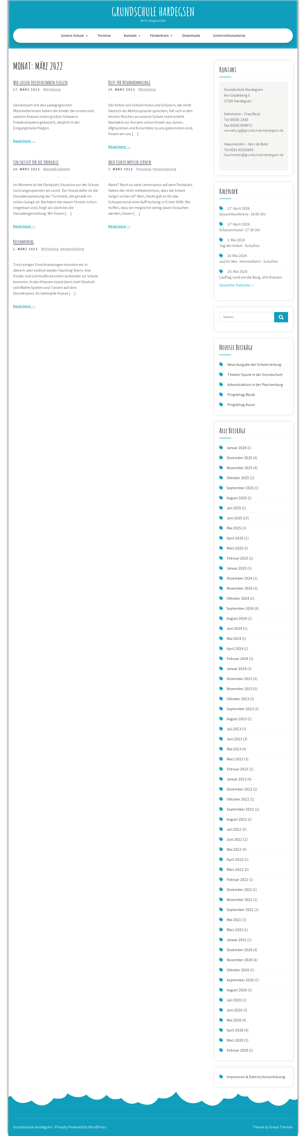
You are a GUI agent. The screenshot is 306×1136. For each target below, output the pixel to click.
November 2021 (239, 899)
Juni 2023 (234, 738)
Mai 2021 (234, 919)
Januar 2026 (236, 447)
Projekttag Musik (241, 394)
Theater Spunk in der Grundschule (255, 374)
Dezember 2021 (239, 889)
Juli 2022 (234, 829)
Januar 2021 (236, 939)
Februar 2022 (237, 879)
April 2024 (235, 648)
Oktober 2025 (238, 477)
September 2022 (240, 809)
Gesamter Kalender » (236, 285)
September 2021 (240, 909)
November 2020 (239, 959)
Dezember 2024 (239, 578)
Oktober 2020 (238, 969)
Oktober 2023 (238, 698)
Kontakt (130, 35)
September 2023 (240, 708)
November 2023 (239, 688)
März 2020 (235, 1040)
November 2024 (239, 588)
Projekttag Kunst (241, 404)
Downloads (191, 35)
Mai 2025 (234, 528)
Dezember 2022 (239, 789)
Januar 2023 (236, 779)
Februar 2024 (237, 658)
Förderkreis (159, 35)
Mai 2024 (234, 638)
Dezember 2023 (239, 678)
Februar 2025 (237, 558)
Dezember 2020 (239, 949)
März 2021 (235, 929)
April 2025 (235, 538)
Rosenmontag (23, 241)
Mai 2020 (234, 1020)
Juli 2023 (234, 728)
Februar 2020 (237, 1050)
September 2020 (240, 979)
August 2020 (237, 990)
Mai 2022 (234, 849)
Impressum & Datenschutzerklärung (256, 1076)
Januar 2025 (236, 568)
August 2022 (237, 819)
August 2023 (237, 718)
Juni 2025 (234, 518)
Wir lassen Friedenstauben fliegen (40, 82)
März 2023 (235, 759)
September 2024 (240, 608)
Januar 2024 (236, 668)
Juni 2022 (234, 839)
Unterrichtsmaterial (229, 35)
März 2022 (235, 869)
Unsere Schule (72, 35)
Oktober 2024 (238, 598)
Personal (143, 168)
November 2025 (239, 467)
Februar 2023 (237, 769)
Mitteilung (52, 89)
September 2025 (240, 487)
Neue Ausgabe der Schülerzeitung (254, 364)
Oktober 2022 (238, 799)
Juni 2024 (234, 628)
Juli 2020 (234, 1000)
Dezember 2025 (239, 457)
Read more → (24, 140)
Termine (104, 35)
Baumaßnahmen (56, 168)
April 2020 (235, 1030)
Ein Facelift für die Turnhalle (36, 162)
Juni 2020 (234, 1010)
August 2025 (237, 497)
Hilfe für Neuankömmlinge (129, 82)
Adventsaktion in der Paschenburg (255, 384)
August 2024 (237, 618)
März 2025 (235, 548)
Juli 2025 (234, 507)
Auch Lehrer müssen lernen (129, 162)
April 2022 (235, 859)
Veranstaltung (164, 168)
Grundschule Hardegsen (153, 11)
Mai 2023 (234, 749)
